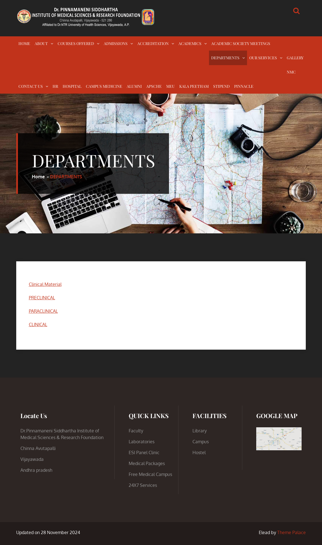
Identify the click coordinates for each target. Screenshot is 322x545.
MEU (170, 86)
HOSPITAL (72, 86)
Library (199, 430)
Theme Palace (291, 532)
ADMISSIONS (116, 43)
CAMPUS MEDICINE (104, 86)
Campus (200, 441)
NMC (291, 72)
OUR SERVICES (263, 57)
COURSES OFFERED (76, 43)
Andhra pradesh (36, 470)
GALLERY (295, 57)
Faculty (136, 430)
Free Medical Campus (150, 474)
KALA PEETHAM (194, 86)
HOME (24, 43)
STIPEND (221, 86)
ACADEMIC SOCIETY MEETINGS (240, 43)
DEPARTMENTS (225, 57)
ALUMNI (134, 86)
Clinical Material (45, 284)
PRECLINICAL (42, 297)
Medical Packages (147, 463)
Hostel (199, 452)
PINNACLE (243, 86)
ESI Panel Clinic (144, 452)
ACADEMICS (189, 43)
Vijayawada (32, 459)
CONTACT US (30, 86)
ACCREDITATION (153, 43)
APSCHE (154, 86)
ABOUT (41, 43)
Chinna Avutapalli (38, 448)
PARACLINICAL (43, 311)
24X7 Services (143, 485)
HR (55, 86)
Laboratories (141, 441)
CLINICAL (38, 324)
